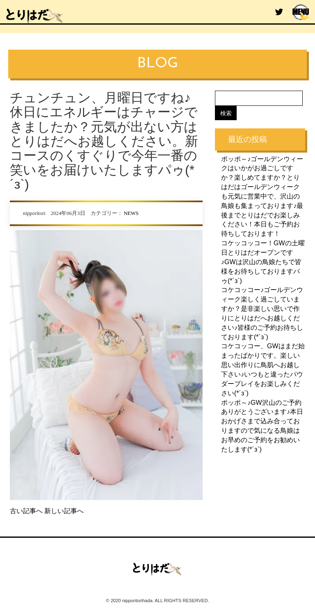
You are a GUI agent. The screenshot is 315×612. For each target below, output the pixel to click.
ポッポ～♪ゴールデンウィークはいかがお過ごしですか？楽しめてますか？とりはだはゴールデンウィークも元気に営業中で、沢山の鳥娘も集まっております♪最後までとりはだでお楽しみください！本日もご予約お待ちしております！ (262, 196)
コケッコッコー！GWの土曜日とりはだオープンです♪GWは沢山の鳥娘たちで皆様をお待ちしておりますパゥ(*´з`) (263, 261)
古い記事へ (26, 510)
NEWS (131, 213)
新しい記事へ (64, 510)
